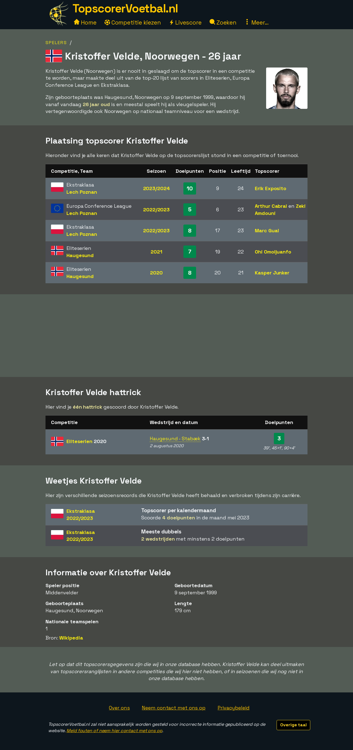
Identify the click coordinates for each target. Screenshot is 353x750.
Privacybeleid (234, 708)
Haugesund (80, 255)
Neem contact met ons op (173, 708)
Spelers (56, 42)
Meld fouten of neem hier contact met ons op (114, 730)
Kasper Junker (272, 272)
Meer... (256, 22)
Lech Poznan (81, 192)
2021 (156, 252)
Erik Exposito (270, 188)
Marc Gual (267, 230)
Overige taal (293, 725)
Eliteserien (86, 441)
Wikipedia (71, 638)
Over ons (119, 708)
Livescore (185, 22)
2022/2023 (156, 209)
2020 (156, 272)
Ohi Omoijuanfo (273, 252)
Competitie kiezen (133, 22)
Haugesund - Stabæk (175, 438)
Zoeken (223, 22)
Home (85, 22)
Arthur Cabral (271, 206)
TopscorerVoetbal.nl (125, 8)
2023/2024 (156, 188)
